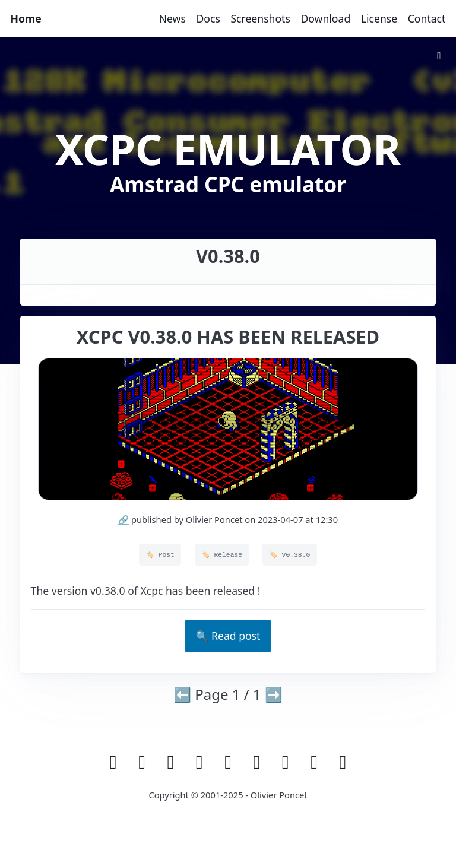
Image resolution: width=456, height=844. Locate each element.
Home (26, 18)
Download (325, 18)
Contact (427, 18)
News (172, 18)
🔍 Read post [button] (228, 636)
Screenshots (260, 18)
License (379, 18)
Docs (208, 18)
